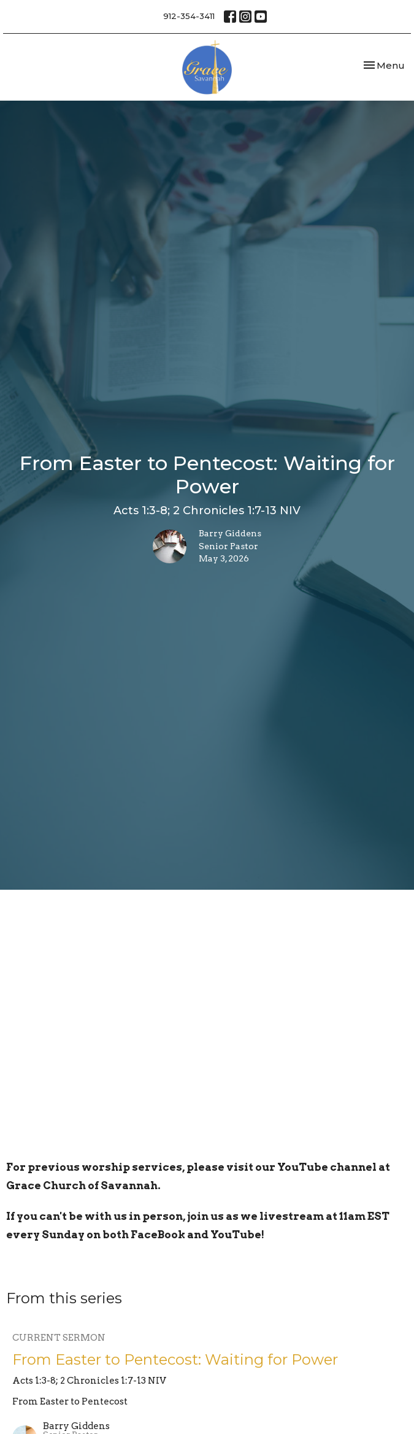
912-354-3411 (189, 16)
